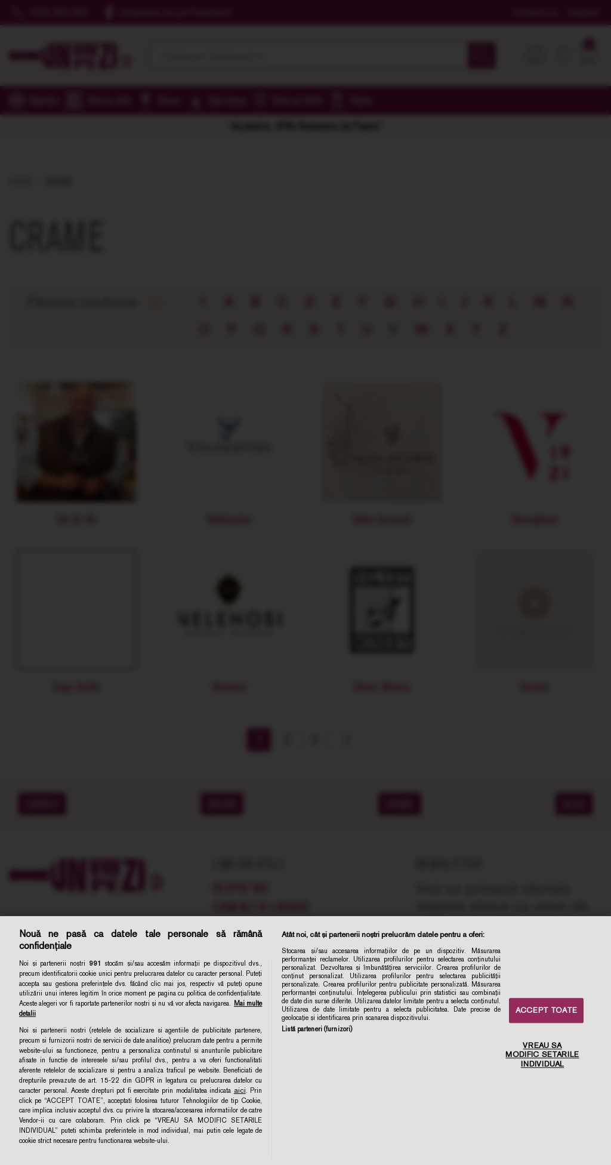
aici (240, 1090)
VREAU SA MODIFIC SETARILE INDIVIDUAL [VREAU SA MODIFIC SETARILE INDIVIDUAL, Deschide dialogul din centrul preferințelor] (542, 1054)
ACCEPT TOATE (546, 1011)
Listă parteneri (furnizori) (317, 1029)
